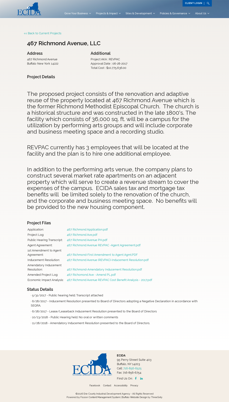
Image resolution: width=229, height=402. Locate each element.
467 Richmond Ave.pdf (82, 234)
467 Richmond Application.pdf (87, 229)
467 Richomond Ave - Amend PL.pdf (91, 274)
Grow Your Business (76, 13)
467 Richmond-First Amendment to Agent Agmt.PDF (102, 254)
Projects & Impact (107, 13)
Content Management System (104, 397)
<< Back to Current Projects (42, 33)
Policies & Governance (173, 13)
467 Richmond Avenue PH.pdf (87, 240)
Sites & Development (139, 13)
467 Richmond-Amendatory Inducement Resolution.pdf (104, 269)
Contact (107, 385)
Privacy (134, 385)
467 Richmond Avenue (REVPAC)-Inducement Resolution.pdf (108, 260)
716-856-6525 (132, 368)
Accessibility (121, 385)
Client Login (193, 3)
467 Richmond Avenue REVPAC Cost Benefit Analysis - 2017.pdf (109, 280)
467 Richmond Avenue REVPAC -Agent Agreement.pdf (104, 245)
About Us (200, 13)
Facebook (95, 385)
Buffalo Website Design (134, 397)
